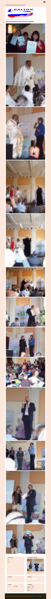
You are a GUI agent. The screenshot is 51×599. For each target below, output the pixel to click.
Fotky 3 (8, 562)
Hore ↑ (40, 596)
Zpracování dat (24, 596)
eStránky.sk (11, 596)
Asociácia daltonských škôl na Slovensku (15, 5)
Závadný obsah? (17, 596)
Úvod (6, 19)
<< (9, 586)
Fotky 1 (12, 19)
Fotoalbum (9, 19)
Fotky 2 (8, 560)
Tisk (28, 596)
